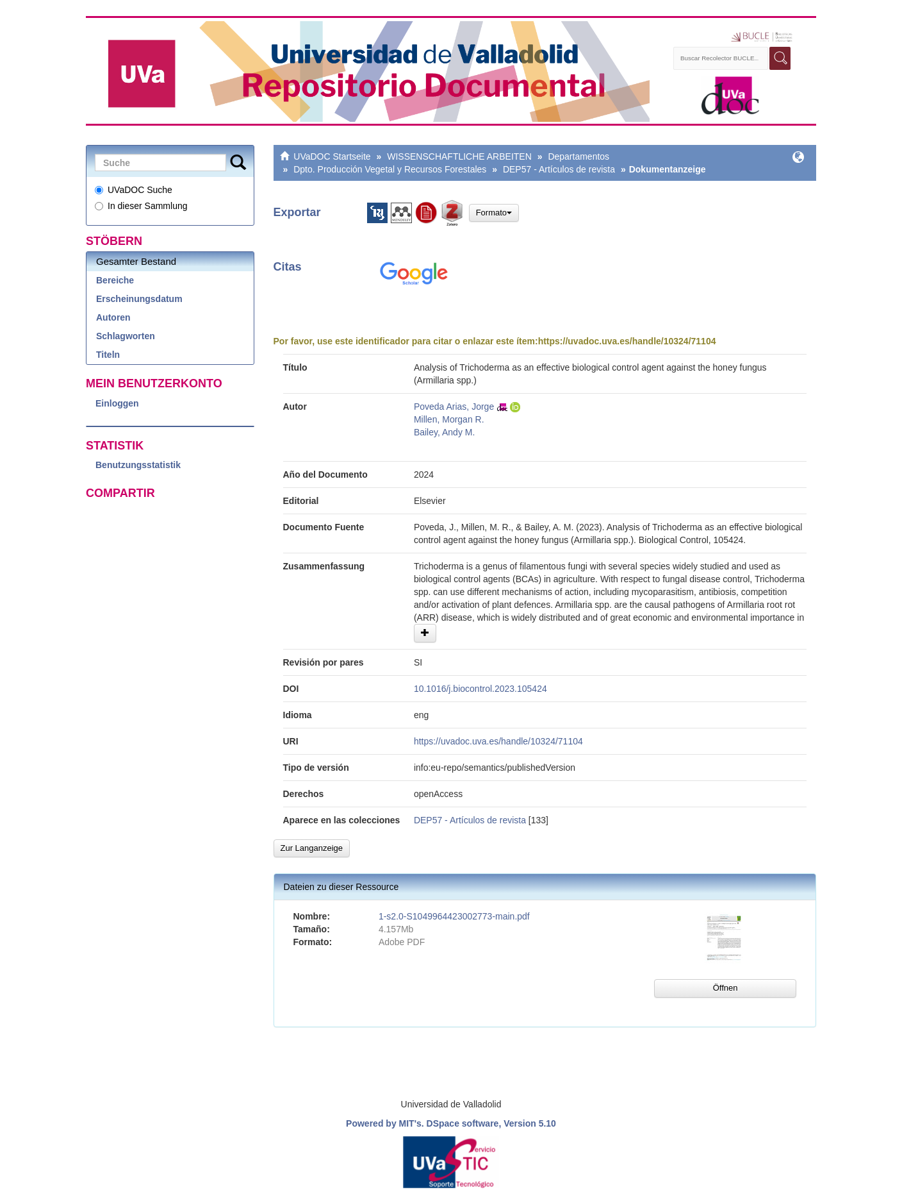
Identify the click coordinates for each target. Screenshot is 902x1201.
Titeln (108, 354)
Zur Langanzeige (312, 848)
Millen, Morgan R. (449, 419)
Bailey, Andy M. (444, 432)
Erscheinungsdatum (139, 299)
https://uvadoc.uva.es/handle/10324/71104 (627, 341)
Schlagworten (125, 336)
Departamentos (578, 156)
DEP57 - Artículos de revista (559, 169)
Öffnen (725, 988)
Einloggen (117, 403)
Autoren (113, 317)
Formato (494, 212)
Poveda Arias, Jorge (454, 406)
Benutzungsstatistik (138, 465)
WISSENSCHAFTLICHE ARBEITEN (459, 156)
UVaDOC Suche (133, 190)
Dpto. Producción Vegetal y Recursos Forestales (389, 169)
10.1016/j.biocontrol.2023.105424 (480, 689)
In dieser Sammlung (141, 206)
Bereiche (115, 280)
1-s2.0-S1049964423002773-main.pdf (454, 916)
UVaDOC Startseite (331, 156)
